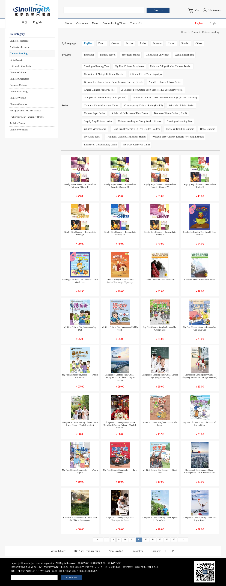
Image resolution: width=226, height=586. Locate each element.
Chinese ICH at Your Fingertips (146, 74)
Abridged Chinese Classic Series (165, 82)
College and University (157, 54)
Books (194, 32)
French (101, 43)
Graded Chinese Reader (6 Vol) (99, 89)
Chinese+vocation (19, 129)
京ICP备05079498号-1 (146, 567)
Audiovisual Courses (20, 47)
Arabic (143, 43)
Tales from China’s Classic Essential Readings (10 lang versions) (164, 97)
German (115, 43)
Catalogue (82, 23)
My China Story (92, 136)
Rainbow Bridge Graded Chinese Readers (171, 66)
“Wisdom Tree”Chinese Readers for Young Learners (178, 136)
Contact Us (136, 23)
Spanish (185, 43)
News (95, 23)
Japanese (157, 43)
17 (174, 539)
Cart (197, 10)
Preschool (89, 54)
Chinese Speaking (19, 91)
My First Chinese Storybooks (129, 66)
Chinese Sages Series (94, 113)
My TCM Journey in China (136, 144)
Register (199, 23)
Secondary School (131, 54)
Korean (171, 43)
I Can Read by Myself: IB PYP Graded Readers (136, 129)
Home (68, 23)
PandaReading (115, 551)
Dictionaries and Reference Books (27, 117)
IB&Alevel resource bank (87, 551)
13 (146, 539)
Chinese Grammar (19, 104)
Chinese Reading (19, 53)
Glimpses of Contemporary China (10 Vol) (105, 97)
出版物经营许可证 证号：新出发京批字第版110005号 (39, 567)
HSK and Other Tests (20, 66)
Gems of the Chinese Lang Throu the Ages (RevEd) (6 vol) (113, 82)
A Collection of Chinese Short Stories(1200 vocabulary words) (152, 89)
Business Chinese (18, 85)
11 (132, 539)
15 (160, 539)
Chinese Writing (18, 98)
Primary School (108, 54)
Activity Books (17, 123)
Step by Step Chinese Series (98, 121)
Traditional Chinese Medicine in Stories (126, 136)
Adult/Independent (184, 54)
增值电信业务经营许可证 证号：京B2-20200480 (95, 567)
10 (125, 539)
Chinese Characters (19, 79)
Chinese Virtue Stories (95, 129)
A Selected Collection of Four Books (129, 113)
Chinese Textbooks (19, 40)
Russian (129, 43)
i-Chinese (156, 551)
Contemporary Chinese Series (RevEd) (143, 105)
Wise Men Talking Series (181, 105)
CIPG (172, 551)
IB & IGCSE (16, 60)
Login (213, 23)
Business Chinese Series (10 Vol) (170, 113)
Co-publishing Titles (114, 23)
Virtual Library (58, 551)
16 (167, 539)
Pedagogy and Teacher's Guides (25, 110)
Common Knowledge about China (101, 105)
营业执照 (128, 567)
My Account (214, 10)
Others (198, 43)
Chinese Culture (18, 72)
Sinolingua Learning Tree (179, 121)
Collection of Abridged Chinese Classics (104, 74)
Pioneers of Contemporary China (100, 144)
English (37, 22)
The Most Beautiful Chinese (180, 129)
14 (153, 539)
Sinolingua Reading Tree (96, 66)
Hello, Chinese (207, 129)
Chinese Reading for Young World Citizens (139, 121)
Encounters (137, 551)
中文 (25, 22)
